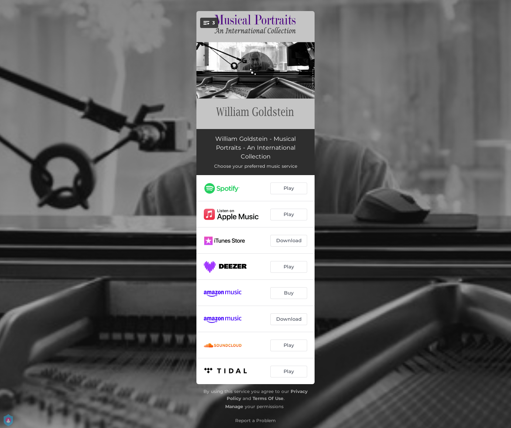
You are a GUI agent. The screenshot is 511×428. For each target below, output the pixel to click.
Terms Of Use (268, 398)
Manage (234, 406)
